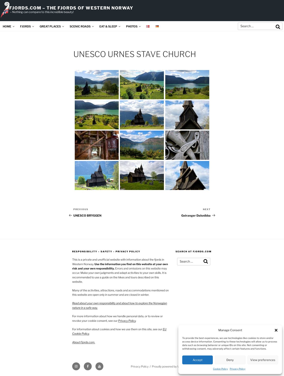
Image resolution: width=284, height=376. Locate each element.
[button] (276, 330)
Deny (230, 360)
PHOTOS (133, 26)
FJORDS (27, 26)
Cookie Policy (220, 368)
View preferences (262, 360)
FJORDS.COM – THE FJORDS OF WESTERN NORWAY (71, 7)
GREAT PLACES (52, 26)
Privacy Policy (237, 368)
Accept (198, 360)
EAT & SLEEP (110, 26)
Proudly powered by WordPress (172, 366)
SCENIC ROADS (82, 26)
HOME (9, 26)
